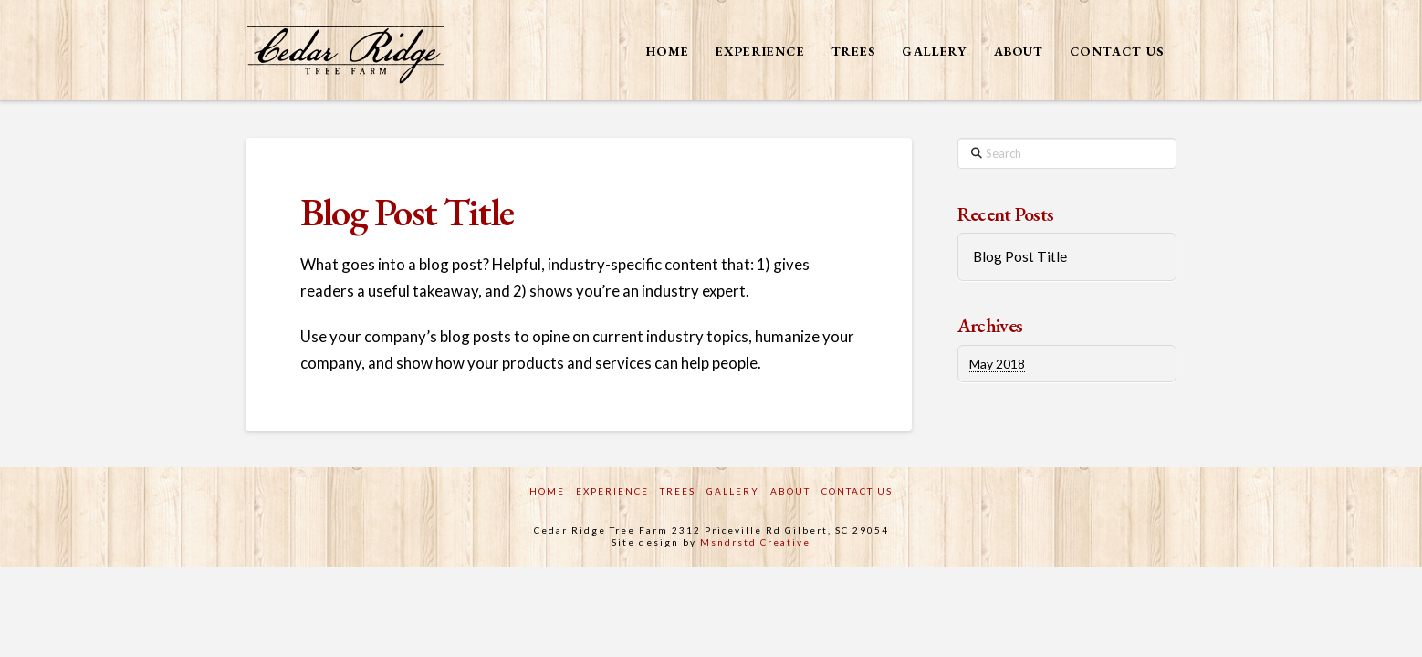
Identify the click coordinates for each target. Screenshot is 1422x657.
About (790, 490)
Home (547, 490)
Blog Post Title (1020, 256)
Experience (612, 490)
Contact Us (857, 490)
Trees (677, 490)
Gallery (732, 490)
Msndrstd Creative (755, 542)
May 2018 (997, 363)
